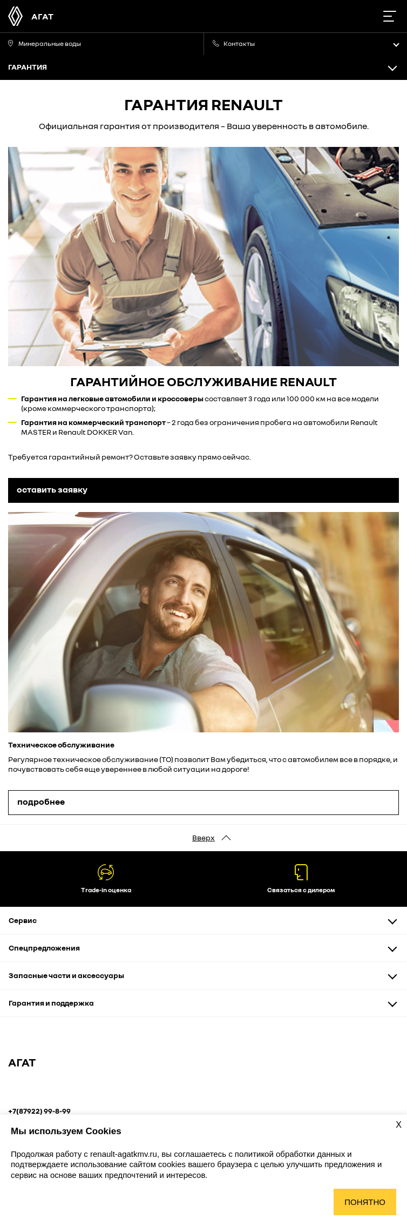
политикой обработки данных (291, 1153)
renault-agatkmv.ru (123, 1153)
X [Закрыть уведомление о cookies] (399, 1124)
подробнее (41, 801)
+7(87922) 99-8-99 (39, 1111)
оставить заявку (52, 489)
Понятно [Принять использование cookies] (364, 1202)
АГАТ (42, 16)
